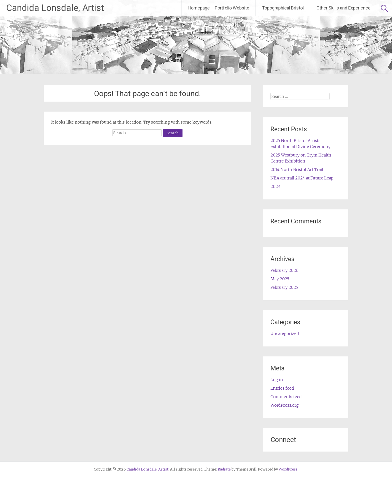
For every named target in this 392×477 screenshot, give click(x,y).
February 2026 (284, 270)
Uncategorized (284, 333)
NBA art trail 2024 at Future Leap (302, 177)
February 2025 (284, 287)
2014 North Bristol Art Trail (296, 169)
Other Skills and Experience (343, 7)
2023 (275, 186)
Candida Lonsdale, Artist (55, 8)
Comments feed (286, 396)
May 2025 (279, 278)
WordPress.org (284, 405)
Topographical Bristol (283, 7)
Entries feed (282, 388)
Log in (276, 379)
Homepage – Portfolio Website (218, 7)
